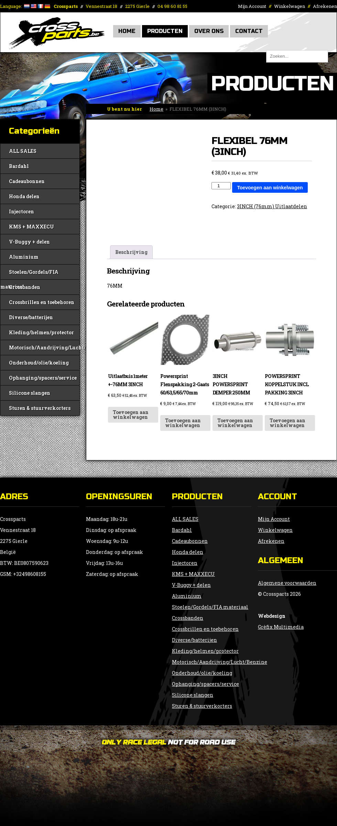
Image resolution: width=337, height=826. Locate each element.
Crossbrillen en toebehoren (41, 302)
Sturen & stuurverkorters (39, 408)
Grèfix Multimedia (281, 627)
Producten (165, 31)
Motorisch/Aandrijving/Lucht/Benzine (44, 347)
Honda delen (24, 196)
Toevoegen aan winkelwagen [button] (131, 414)
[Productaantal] (221, 185)
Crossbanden (24, 287)
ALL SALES (22, 151)
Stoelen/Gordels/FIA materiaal (29, 274)
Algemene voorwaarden (287, 583)
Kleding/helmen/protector (41, 332)
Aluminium (24, 257)
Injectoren (21, 211)
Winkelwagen (289, 6)
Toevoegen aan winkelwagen (270, 187)
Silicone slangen (29, 393)
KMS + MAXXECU (31, 226)
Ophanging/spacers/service (43, 378)
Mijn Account (252, 6)
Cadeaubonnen (27, 181)
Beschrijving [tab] (131, 252)
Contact (249, 31)
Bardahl (19, 166)
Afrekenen (325, 6)
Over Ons (209, 31)
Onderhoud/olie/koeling (39, 362)
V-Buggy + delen (29, 241)
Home (126, 31)
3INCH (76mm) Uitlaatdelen (272, 206)
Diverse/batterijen (31, 317)
